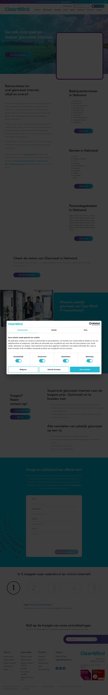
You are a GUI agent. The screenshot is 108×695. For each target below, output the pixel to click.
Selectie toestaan (54, 369)
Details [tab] (54, 330)
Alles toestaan (85, 369)
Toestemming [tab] (22, 330)
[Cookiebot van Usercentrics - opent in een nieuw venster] (90, 323)
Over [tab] (86, 330)
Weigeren (23, 369)
